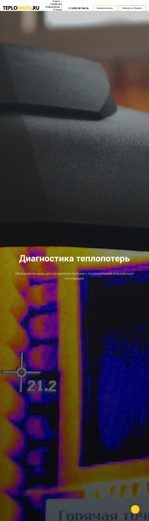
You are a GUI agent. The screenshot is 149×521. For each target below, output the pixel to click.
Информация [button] (53, 7)
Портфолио (56, 4)
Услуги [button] (56, 1)
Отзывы (57, 9)
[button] (105, 8)
